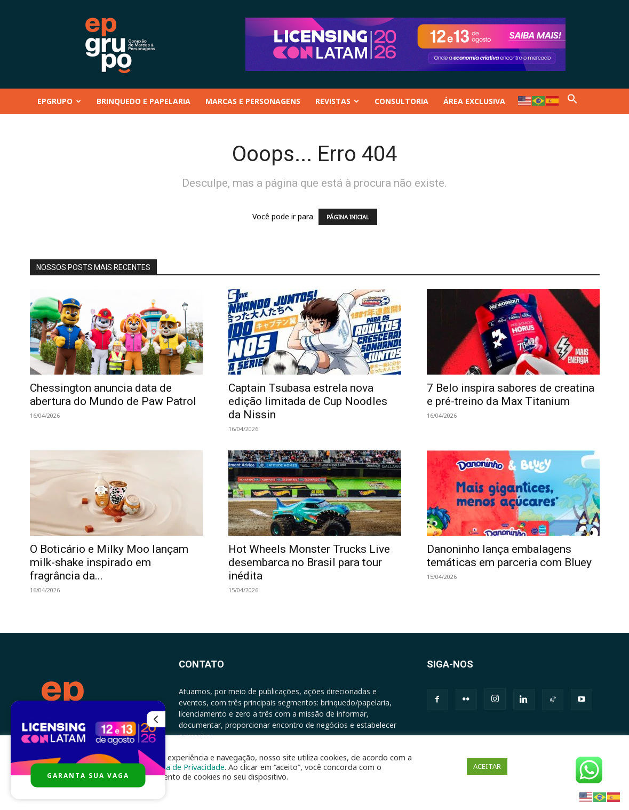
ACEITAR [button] (487, 766)
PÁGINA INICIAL (348, 217)
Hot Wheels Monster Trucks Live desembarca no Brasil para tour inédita (309, 562)
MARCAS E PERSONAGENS (252, 101)
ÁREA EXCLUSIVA (474, 101)
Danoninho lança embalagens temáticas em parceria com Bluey (509, 556)
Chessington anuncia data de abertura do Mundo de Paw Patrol (113, 395)
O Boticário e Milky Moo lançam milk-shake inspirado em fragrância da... (109, 562)
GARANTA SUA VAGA (88, 775)
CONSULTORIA (401, 101)
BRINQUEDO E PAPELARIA (143, 101)
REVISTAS (337, 101)
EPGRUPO (59, 101)
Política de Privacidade (185, 766)
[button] (572, 101)
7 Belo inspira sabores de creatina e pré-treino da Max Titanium (510, 395)
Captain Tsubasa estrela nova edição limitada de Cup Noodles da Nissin (307, 401)
